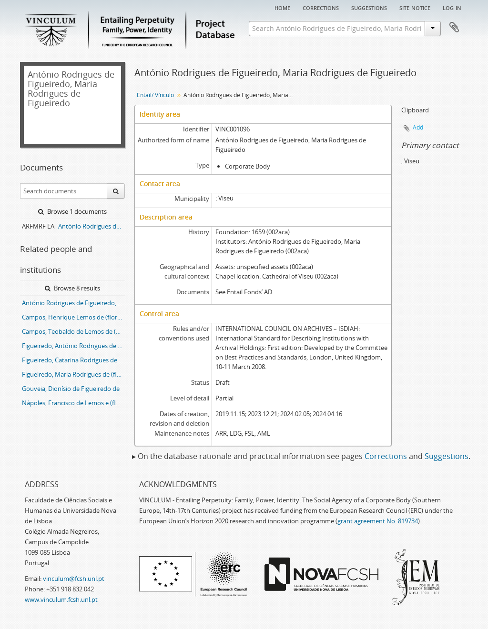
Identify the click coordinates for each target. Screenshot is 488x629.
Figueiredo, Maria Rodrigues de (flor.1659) (73, 374)
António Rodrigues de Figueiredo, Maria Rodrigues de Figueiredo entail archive (91, 226)
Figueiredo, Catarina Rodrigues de (69, 360)
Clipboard (454, 28)
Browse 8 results (72, 288)
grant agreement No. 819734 (377, 521)
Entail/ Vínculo (155, 95)
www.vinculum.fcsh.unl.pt (61, 599)
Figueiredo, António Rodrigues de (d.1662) (73, 345)
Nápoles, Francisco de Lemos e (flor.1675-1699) (73, 403)
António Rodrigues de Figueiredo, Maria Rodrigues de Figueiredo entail (73, 303)
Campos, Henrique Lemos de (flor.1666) (73, 317)
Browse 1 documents (72, 211)
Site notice (414, 7)
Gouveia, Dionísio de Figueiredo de (71, 388)
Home (282, 7)
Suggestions (369, 7)
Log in (452, 7)
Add (418, 127)
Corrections (321, 7)
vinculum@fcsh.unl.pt (73, 578)
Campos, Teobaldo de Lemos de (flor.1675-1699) (73, 331)
